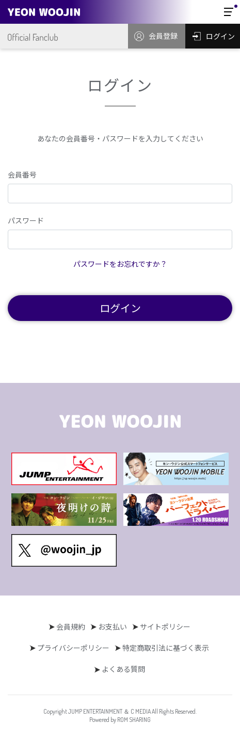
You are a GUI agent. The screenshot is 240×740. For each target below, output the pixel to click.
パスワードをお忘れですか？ (120, 264)
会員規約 (70, 626)
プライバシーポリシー (73, 647)
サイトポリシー (165, 626)
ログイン (120, 307)
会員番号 (22, 174)
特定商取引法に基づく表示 (165, 647)
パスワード (26, 220)
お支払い (112, 626)
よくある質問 (123, 669)
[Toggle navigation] (228, 12)
